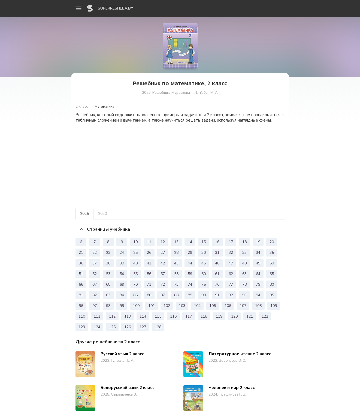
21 (81, 252)
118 (204, 316)
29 (190, 252)
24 (122, 252)
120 (234, 316)
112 (112, 316)
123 (81, 327)
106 (228, 305)
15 (203, 242)
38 (108, 263)
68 (108, 284)
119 (219, 316)
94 (258, 295)
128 (158, 327)
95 (272, 295)
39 (122, 263)
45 (203, 263)
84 (122, 295)
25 (135, 252)
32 (231, 252)
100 (136, 305)
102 (167, 305)
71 (149, 284)
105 (212, 305)
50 (272, 263)
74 (190, 284)
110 (81, 316)
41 (149, 263)
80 (272, 284)
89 (190, 295)
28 (176, 252)
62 (231, 273)
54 (122, 273)
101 (151, 305)
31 (217, 252)
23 (108, 252)
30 (203, 252)
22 (94, 252)
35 (272, 252)
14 (190, 242)
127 (143, 327)
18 (244, 242)
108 (258, 305)
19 (258, 242)
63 (244, 273)
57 (163, 273)
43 (176, 263)
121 (249, 316)
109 (273, 305)
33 (244, 252)
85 (135, 295)
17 (231, 242)
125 (112, 327)
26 (149, 252)
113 (127, 316)
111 (97, 316)
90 (203, 295)
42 (163, 263)
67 (94, 284)
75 (203, 284)
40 (135, 263)
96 (81, 305)
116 (173, 316)
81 (81, 295)
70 (135, 284)
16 (217, 242)
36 (81, 263)
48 (244, 263)
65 (272, 273)
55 (135, 273)
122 (265, 316)
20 (272, 242)
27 (163, 252)
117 (188, 316)
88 (176, 295)
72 (163, 284)
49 (258, 263)
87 (163, 295)
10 (135, 242)
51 (81, 273)
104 (197, 305)
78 (244, 284)
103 (182, 305)
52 (94, 273)
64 (258, 273)
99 (122, 305)
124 (97, 327)
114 (143, 316)
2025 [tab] (84, 213)
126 (127, 327)
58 (176, 273)
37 (94, 263)
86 (149, 295)
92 (231, 295)
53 (108, 273)
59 (190, 273)
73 (176, 284)
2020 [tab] (102, 213)
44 (190, 263)
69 (122, 284)
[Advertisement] (180, 165)
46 (217, 263)
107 (243, 305)
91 (217, 295)
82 (94, 295)
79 (258, 284)
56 (149, 273)
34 (258, 252)
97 (94, 305)
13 (176, 242)
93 (244, 295)
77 (231, 284)
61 (217, 273)
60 (203, 273)
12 (163, 242)
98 (108, 305)
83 (108, 295)
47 (231, 263)
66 (81, 284)
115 (158, 316)
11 (149, 242)
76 (217, 284)
